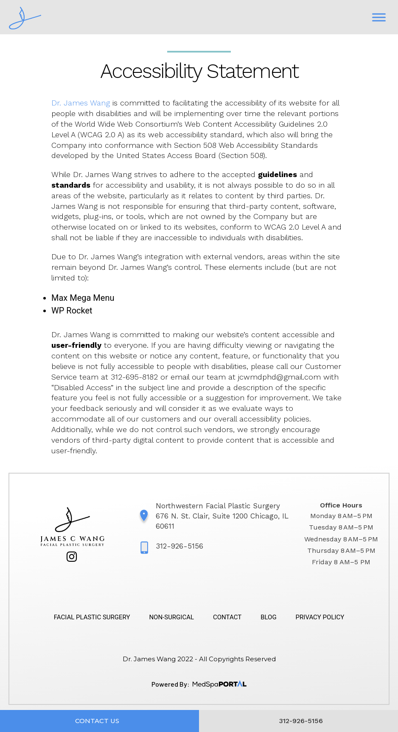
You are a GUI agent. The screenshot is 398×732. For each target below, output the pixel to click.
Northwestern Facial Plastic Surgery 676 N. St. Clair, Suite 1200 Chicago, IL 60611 (222, 516)
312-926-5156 (179, 546)
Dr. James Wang (80, 102)
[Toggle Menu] (379, 17)
